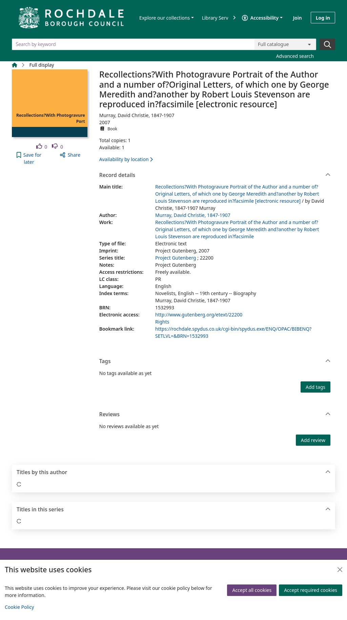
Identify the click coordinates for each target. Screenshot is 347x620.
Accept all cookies (251, 590)
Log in (323, 18)
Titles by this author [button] (174, 472)
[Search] (327, 44)
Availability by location (126, 159)
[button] (29, 158)
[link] (41, 146)
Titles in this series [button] (174, 510)
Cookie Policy (19, 607)
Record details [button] (215, 175)
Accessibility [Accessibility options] (260, 18)
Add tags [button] (315, 387)
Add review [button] (313, 440)
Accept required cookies (310, 590)
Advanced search (295, 56)
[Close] (340, 569)
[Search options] (285, 44)
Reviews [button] (215, 415)
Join (297, 18)
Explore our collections (164, 18)
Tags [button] (215, 361)
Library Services (219, 18)
